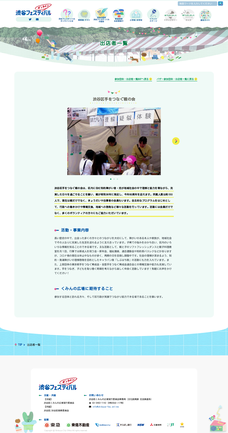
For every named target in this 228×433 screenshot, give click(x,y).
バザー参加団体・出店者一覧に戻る (175, 79)
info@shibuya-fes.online (105, 407)
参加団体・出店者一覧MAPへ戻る (132, 79)
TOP (20, 344)
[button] (176, 141)
